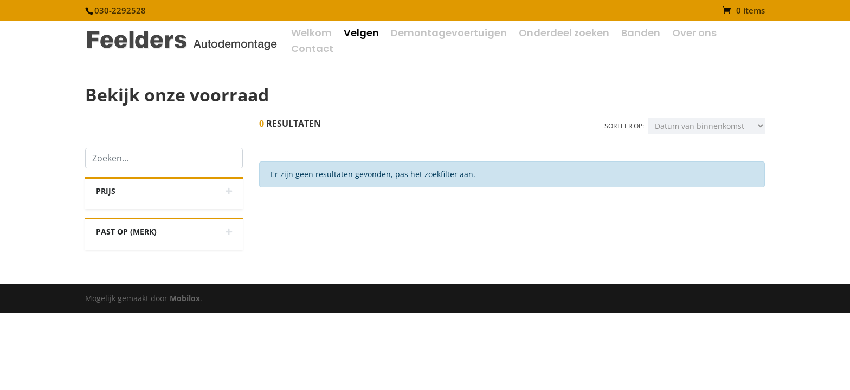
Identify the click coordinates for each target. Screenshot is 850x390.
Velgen (361, 34)
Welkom (311, 34)
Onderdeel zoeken (564, 34)
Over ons (694, 34)
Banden (640, 34)
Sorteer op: (624, 126)
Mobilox (185, 298)
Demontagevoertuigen (449, 34)
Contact (312, 50)
